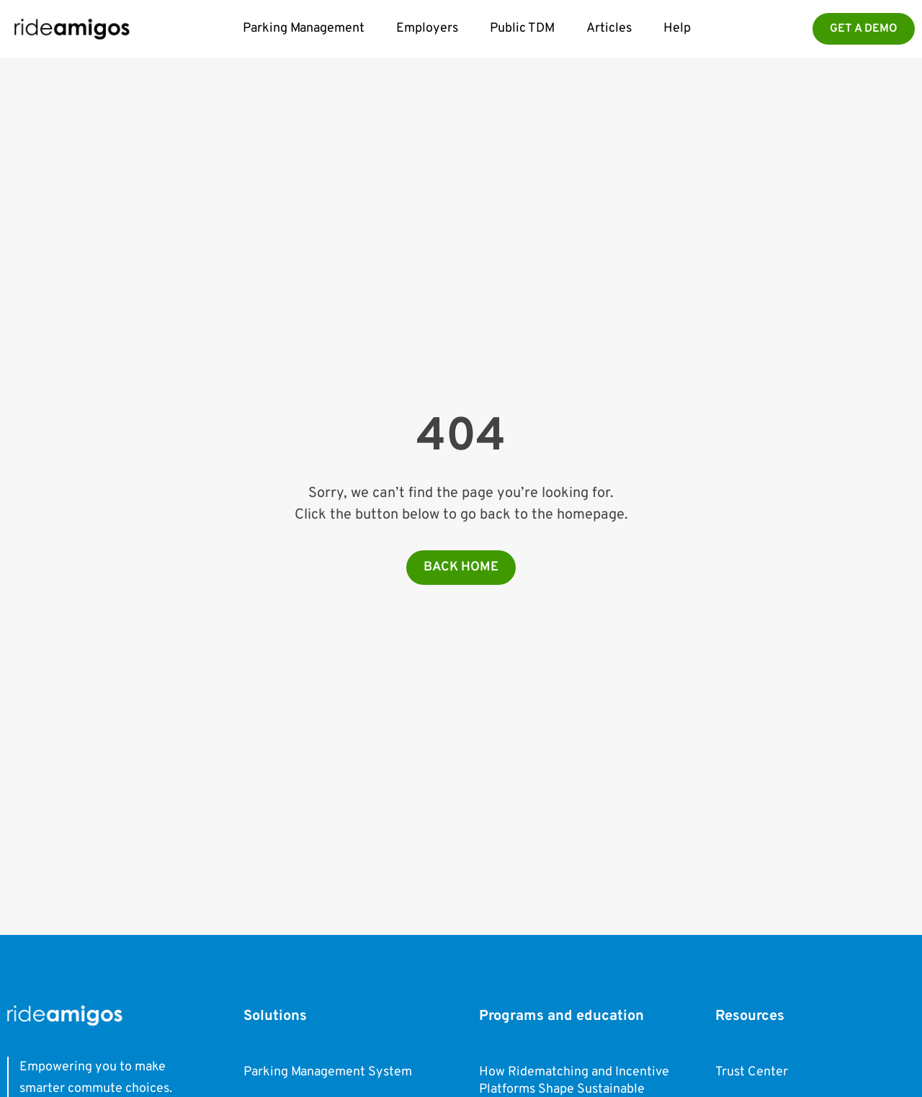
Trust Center (751, 1072)
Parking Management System (327, 1072)
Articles (609, 28)
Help (677, 28)
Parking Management (303, 28)
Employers (427, 28)
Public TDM (522, 28)
